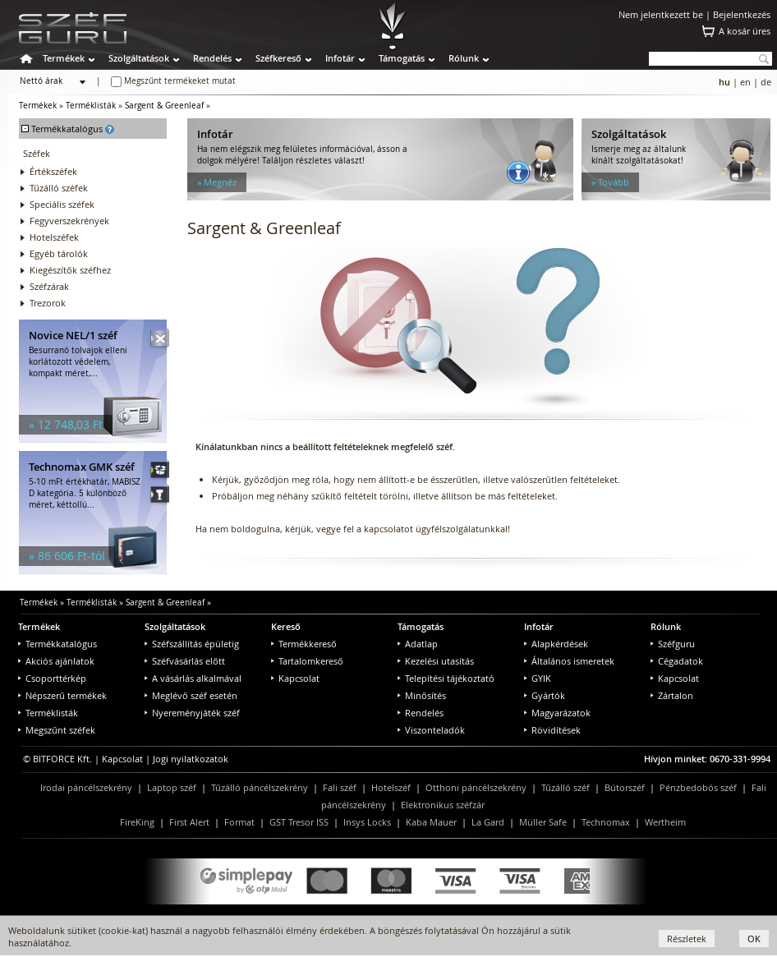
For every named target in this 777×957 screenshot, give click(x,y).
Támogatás (402, 58)
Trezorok (48, 303)
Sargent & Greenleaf (164, 105)
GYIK (537, 678)
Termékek (64, 58)
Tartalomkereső (307, 661)
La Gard (487, 822)
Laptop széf (171, 787)
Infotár (340, 58)
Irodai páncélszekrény (86, 787)
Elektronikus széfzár (443, 804)
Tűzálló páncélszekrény (259, 787)
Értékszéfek (53, 171)
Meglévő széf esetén (191, 695)
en (745, 82)
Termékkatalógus (57, 643)
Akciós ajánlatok (56, 661)
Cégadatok (677, 661)
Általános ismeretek (569, 661)
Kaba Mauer (431, 822)
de (766, 82)
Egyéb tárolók (59, 253)
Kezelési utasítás (436, 661)
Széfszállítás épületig (192, 643)
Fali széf (339, 787)
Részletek (686, 938)
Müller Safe (543, 822)
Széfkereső (278, 58)
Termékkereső (304, 643)
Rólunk (463, 58)
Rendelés (212, 58)
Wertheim (665, 822)
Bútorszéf (625, 787)
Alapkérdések (556, 643)
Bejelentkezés (741, 14)
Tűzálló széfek (59, 188)
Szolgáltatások (138, 58)
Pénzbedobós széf (698, 787)
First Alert (189, 822)
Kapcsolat (295, 678)
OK (754, 938)
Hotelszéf (391, 787)
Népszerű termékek (62, 695)
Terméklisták (91, 105)
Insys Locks (367, 822)
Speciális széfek (62, 204)
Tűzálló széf (565, 787)
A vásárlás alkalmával (193, 678)
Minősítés (422, 695)
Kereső (286, 626)
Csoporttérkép (52, 678)
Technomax (606, 822)
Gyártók (544, 695)
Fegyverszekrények (69, 220)
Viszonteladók (431, 730)
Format (239, 822)
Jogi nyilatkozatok (190, 758)
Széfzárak (49, 286)
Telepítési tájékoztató (446, 678)
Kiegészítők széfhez (70, 270)
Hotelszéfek (54, 237)
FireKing (137, 822)
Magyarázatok (557, 712)
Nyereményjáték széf (192, 712)
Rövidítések (552, 730)
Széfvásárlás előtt (185, 661)
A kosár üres (744, 31)
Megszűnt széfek (56, 730)
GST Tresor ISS (299, 822)
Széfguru (673, 643)
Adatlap (418, 643)
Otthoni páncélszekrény (475, 787)
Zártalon (672, 695)
